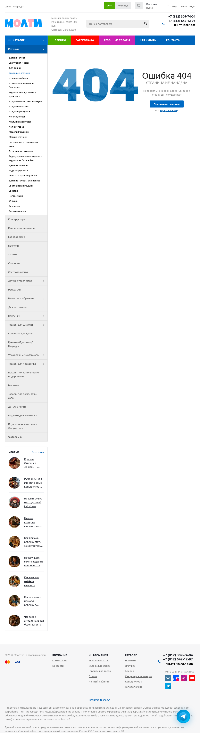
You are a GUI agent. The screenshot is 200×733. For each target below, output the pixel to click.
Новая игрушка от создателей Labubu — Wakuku (33, 502)
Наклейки (27, 316)
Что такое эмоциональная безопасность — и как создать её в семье (34, 620)
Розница (123, 5)
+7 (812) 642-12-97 (181, 21)
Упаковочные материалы (27, 355)
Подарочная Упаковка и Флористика (27, 426)
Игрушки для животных (22, 415)
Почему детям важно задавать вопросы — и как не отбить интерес (33, 561)
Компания (59, 655)
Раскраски (14, 289)
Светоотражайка (18, 272)
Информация (98, 655)
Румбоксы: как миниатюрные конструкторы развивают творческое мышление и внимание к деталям (33, 483)
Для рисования (27, 307)
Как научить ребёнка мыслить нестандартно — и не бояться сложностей (33, 581)
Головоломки (16, 236)
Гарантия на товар (100, 671)
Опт (109, 5)
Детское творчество (27, 281)
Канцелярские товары (27, 228)
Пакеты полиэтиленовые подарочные (23, 374)
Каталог (19, 40)
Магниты (13, 385)
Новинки (59, 40)
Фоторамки (15, 436)
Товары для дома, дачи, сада (22, 396)
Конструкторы (17, 219)
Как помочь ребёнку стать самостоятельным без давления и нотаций (34, 542)
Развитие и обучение (27, 298)
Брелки (129, 671)
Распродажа (85, 40)
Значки (12, 254)
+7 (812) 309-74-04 (181, 16)
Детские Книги (17, 406)
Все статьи (38, 452)
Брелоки (13, 245)
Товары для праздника (27, 364)
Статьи (93, 676)
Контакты (173, 40)
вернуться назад (169, 110)
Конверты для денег (20, 333)
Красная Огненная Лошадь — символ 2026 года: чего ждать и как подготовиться (33, 463)
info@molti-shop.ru (100, 699)
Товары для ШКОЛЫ (27, 325)
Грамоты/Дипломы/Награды (20, 344)
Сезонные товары (117, 40)
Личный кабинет (99, 681)
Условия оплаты (99, 660)
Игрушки (27, 49)
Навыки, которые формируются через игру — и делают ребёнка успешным (33, 522)
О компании (59, 660)
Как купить (148, 40)
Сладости (14, 263)
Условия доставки (100, 665)
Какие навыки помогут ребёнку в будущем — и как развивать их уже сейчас (32, 601)
